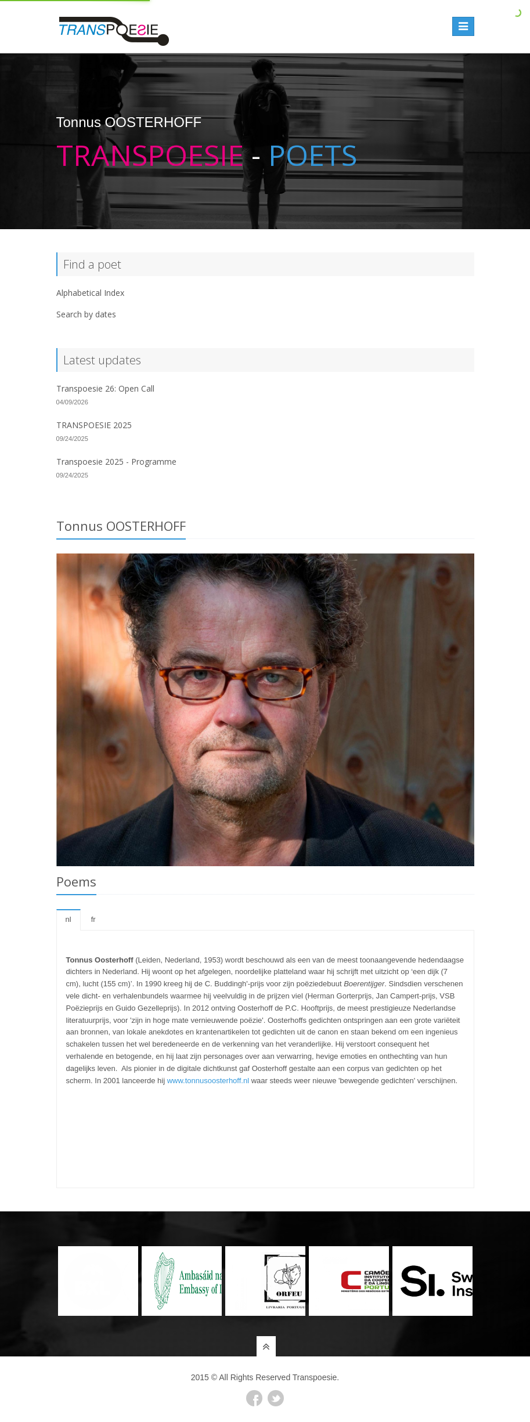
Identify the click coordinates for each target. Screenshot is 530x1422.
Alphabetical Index (90, 292)
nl (68, 919)
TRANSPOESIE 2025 (94, 424)
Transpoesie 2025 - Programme (116, 461)
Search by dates (86, 314)
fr (93, 919)
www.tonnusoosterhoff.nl (208, 1080)
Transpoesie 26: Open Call (105, 388)
